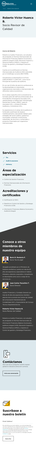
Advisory (9, 164)
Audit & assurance (12, 161)
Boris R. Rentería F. (17, 257)
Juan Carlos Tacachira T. (19, 283)
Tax (7, 157)
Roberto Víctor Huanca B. (13, 309)
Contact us (5, 433)
